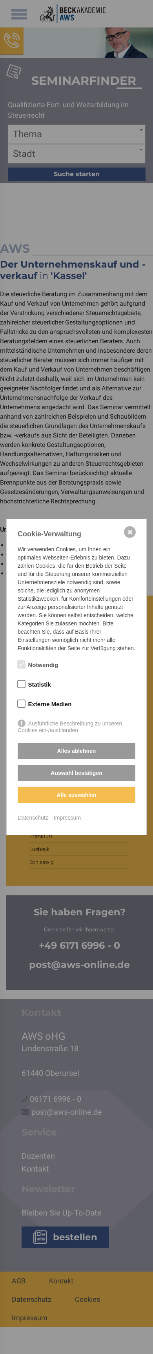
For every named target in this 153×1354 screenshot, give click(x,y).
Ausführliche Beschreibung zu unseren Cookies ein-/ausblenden (70, 723)
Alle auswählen (76, 795)
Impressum (67, 818)
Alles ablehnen (76, 751)
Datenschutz (33, 818)
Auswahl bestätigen (76, 773)
